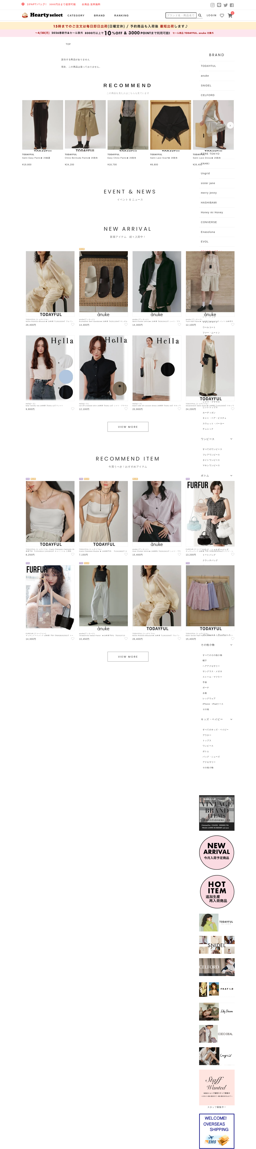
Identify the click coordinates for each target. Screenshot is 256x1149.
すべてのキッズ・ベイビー (216, 730)
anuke (205, 75)
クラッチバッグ (210, 560)
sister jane (208, 183)
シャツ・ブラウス (211, 402)
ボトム (206, 751)
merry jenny (209, 192)
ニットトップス (210, 407)
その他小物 (208, 767)
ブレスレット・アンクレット (217, 635)
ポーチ (206, 687)
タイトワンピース (211, 460)
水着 (205, 693)
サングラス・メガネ (212, 671)
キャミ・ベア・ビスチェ (214, 418)
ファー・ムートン (211, 333)
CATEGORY (76, 15)
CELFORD (208, 95)
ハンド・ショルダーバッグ (216, 549)
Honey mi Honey (212, 212)
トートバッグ (209, 555)
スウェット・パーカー (213, 423)
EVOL (205, 241)
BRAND (99, 15)
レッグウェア (209, 698)
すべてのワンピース (212, 449)
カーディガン (209, 413)
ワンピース (208, 746)
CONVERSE (209, 222)
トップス (207, 740)
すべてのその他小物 (212, 655)
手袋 (205, 682)
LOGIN (212, 15)
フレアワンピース (211, 455)
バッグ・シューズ (211, 757)
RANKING (121, 15)
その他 (206, 709)
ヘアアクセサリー (211, 666)
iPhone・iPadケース (213, 704)
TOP (68, 44)
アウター (207, 735)
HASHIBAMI (209, 202)
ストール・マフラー (212, 677)
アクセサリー (209, 762)
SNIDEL (206, 85)
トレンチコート (210, 322)
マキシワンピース (211, 465)
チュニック (208, 429)
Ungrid (205, 173)
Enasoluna (208, 232)
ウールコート (209, 327)
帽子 (205, 660)
